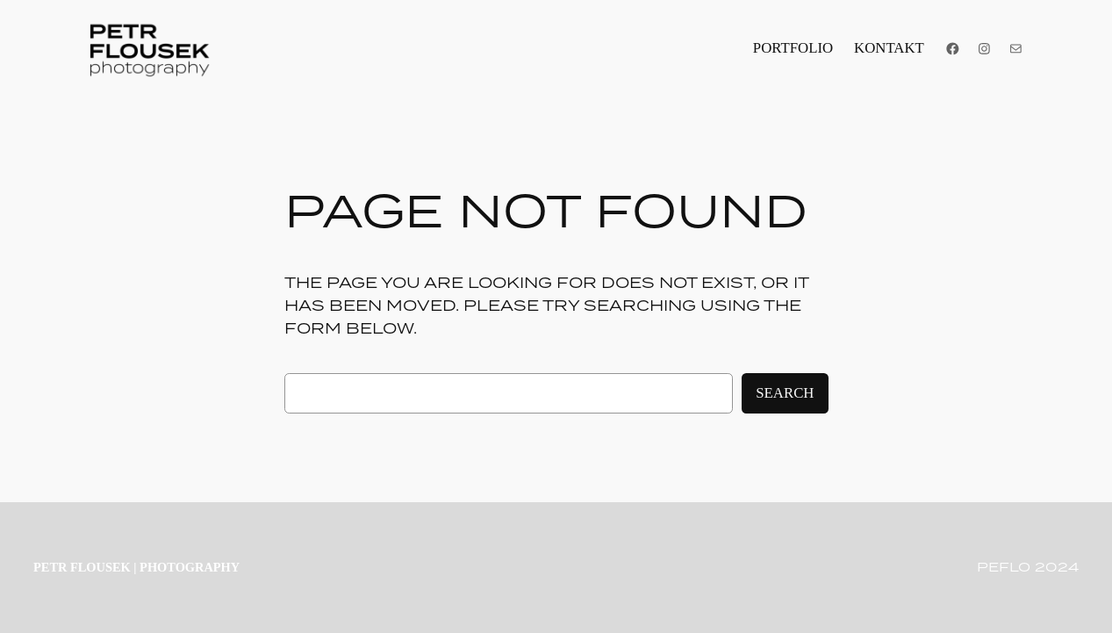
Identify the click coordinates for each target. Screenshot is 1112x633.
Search (785, 393)
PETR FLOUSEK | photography (136, 567)
